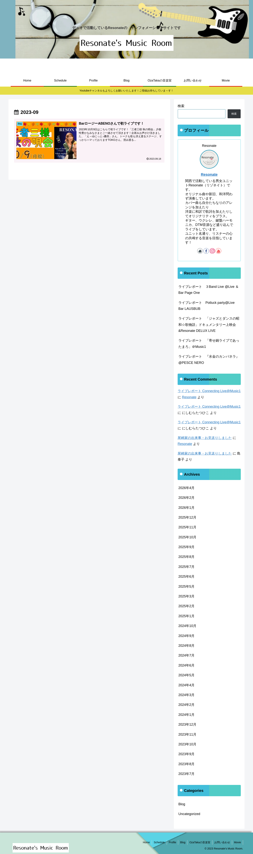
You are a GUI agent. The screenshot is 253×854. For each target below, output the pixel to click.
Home (146, 842)
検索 (181, 106)
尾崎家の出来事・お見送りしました (205, 438)
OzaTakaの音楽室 (199, 842)
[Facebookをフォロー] (206, 251)
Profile (172, 842)
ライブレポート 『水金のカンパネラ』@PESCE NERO (208, 359)
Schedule (159, 842)
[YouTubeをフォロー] (218, 251)
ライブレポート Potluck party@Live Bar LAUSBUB (206, 306)
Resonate (209, 174)
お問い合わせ (222, 842)
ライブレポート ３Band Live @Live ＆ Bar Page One (208, 290)
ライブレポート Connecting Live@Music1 (209, 391)
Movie (237, 842)
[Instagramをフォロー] (212, 251)
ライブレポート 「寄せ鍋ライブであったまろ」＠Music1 (208, 343)
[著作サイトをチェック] (200, 251)
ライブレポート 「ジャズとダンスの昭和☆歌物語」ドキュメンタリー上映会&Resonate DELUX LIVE (208, 325)
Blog (182, 842)
